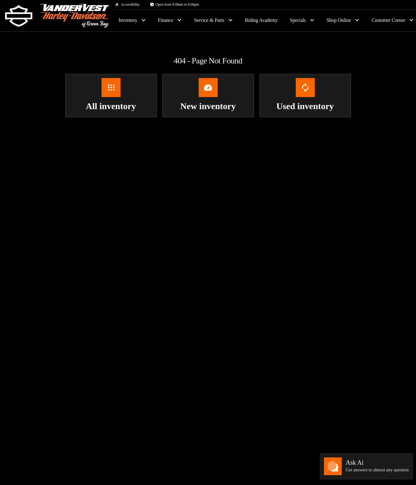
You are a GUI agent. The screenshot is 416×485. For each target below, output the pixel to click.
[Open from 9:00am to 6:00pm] (174, 4)
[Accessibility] (127, 4)
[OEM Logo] (18, 16)
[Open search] (401, 20)
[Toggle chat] (366, 466)
